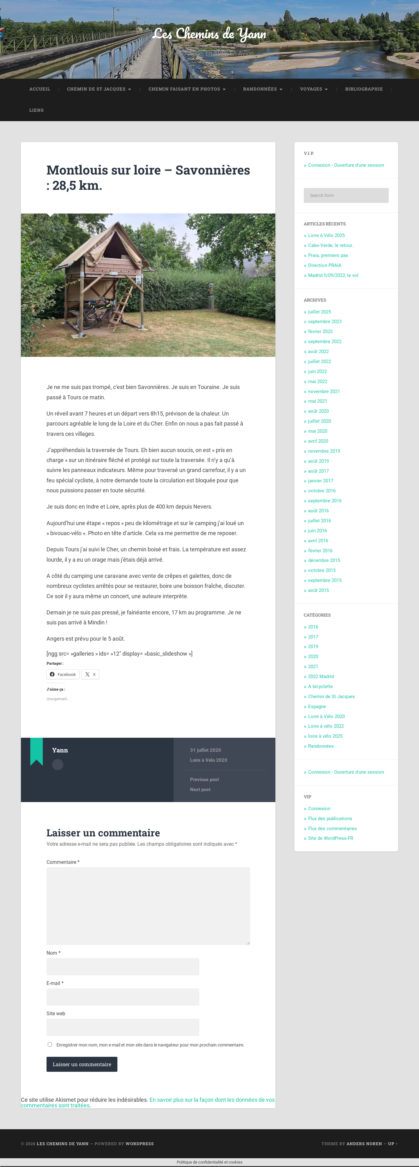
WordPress (140, 1144)
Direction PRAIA (325, 265)
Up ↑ (393, 1144)
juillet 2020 (319, 421)
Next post (200, 789)
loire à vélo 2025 (325, 736)
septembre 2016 (325, 501)
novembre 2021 (324, 391)
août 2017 (318, 471)
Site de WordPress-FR (330, 838)
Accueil (39, 89)
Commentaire (63, 862)
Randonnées (260, 89)
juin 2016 (317, 531)
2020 (313, 657)
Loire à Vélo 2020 (208, 760)
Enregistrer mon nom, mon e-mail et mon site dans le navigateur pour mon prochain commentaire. (150, 1045)
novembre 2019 (324, 451)
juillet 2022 (319, 362)
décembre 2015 (324, 561)
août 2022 (318, 352)
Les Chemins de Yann (209, 33)
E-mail (55, 984)
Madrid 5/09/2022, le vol (333, 275)
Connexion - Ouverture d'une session (346, 165)
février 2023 (320, 332)
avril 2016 (318, 541)
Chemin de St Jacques (96, 89)
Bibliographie (364, 89)
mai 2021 (317, 401)
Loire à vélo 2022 (326, 726)
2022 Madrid (321, 677)
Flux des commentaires (332, 828)
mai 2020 (317, 431)
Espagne (317, 706)
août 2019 (318, 461)
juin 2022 (317, 371)
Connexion (319, 808)
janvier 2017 (320, 481)
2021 (313, 667)
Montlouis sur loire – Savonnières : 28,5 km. (113, 178)
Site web (56, 1014)
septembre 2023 (325, 322)
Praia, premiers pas (328, 256)
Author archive (57, 764)
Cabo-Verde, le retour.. (331, 246)
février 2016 (320, 551)
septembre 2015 (325, 581)
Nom (54, 953)
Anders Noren (364, 1144)
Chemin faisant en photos (184, 89)
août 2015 (318, 590)
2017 (313, 637)
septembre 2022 (325, 342)
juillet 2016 (319, 521)
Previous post (204, 779)
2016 (313, 627)
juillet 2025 (319, 312)
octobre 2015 (322, 571)
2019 (313, 647)
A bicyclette (320, 687)
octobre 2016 (322, 491)
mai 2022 (317, 381)
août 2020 (318, 411)
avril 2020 (318, 441)
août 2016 (318, 511)
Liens (36, 110)
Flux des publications (330, 818)
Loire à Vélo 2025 (326, 236)
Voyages (311, 89)
